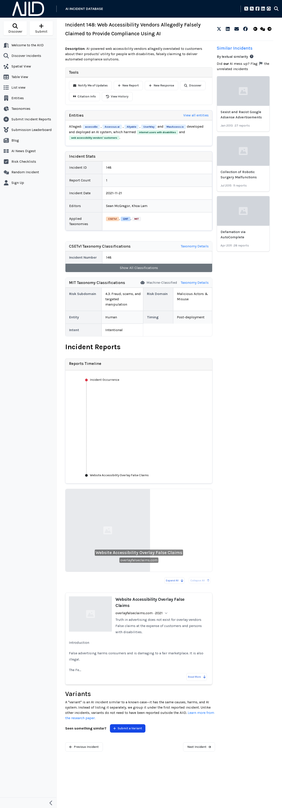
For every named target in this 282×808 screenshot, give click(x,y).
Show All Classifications (139, 268)
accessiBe (91, 126)
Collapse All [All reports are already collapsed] (200, 580)
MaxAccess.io (175, 126)
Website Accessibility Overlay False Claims (139, 552)
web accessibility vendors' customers (94, 137)
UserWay (148, 126)
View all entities (196, 115)
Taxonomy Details (195, 246)
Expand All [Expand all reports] (175, 580)
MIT (136, 218)
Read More (197, 677)
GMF (125, 218)
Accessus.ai (112, 126)
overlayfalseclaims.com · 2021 (139, 613)
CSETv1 (112, 218)
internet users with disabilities (157, 132)
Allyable (131, 126)
